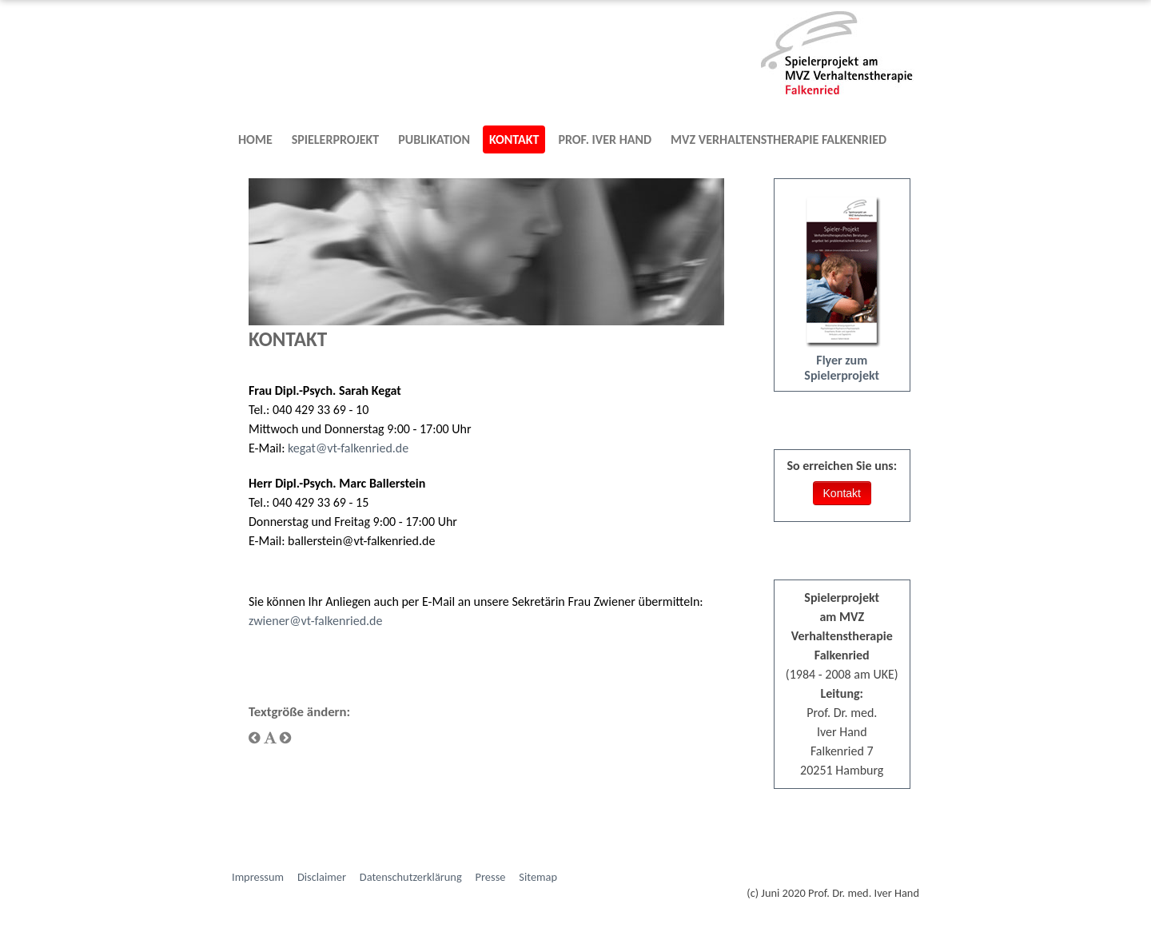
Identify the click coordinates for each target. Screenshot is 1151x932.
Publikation (434, 139)
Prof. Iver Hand (604, 139)
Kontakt (514, 139)
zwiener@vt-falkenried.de (315, 620)
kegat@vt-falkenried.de (348, 448)
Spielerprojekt (336, 139)
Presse (491, 877)
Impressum (258, 877)
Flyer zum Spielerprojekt (841, 367)
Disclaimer (321, 877)
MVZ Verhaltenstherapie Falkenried (778, 139)
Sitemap (538, 877)
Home (255, 139)
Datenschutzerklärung (411, 877)
